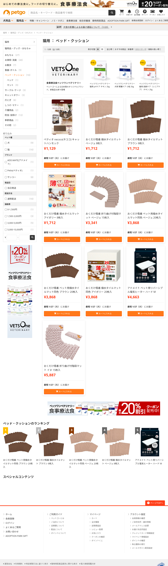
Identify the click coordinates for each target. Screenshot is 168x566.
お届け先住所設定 (139, 529)
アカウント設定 (137, 514)
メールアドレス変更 (140, 525)
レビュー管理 (97, 529)
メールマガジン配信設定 (142, 548)
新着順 (130, 49)
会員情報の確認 (138, 518)
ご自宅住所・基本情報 (141, 522)
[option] (84, 4)
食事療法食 (71, 21)
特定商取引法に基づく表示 (37, 563)
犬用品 (7, 20)
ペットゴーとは (57, 518)
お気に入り (96, 533)
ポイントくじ (97, 540)
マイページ (95, 514)
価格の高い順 (153, 49)
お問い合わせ (12, 531)
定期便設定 (96, 525)
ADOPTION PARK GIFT (118, 21)
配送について (56, 529)
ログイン (149, 20)
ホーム (9, 514)
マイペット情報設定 (140, 537)
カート (94, 518)
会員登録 (10, 518)
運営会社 (8, 563)
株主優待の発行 (138, 544)
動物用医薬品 (98, 21)
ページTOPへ (155, 502)
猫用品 (20, 20)
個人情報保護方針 (88, 563)
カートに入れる (62, 165)
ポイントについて (58, 533)
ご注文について (57, 522)
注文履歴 (95, 522)
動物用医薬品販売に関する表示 (64, 563)
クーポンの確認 (98, 537)
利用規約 (19, 563)
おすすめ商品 (120, 49)
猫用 (7, 41)
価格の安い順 (140, 49)
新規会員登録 (137, 20)
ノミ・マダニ (57, 21)
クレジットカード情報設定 (143, 533)
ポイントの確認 (138, 540)
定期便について (57, 525)
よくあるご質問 (161, 20)
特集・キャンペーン (39, 21)
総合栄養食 (84, 21)
